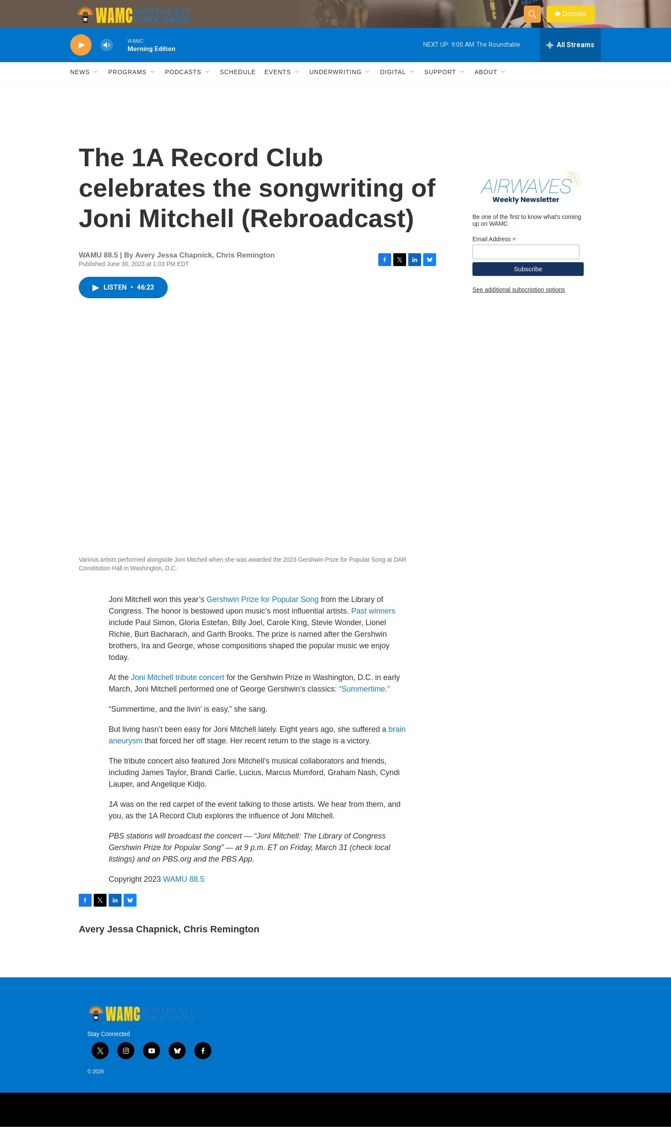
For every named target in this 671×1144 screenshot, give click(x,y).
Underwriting (335, 89)
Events (277, 89)
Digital (393, 89)
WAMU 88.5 (183, 896)
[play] (81, 62)
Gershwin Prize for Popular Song (262, 616)
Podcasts (183, 89)
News (80, 89)
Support (440, 89)
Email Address (494, 256)
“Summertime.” (364, 706)
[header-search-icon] (535, 22)
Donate (579, 22)
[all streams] (570, 62)
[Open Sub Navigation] (96, 89)
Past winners (373, 628)
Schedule (238, 89)
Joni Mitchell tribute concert (177, 694)
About (486, 89)
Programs (127, 89)
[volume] (106, 62)
